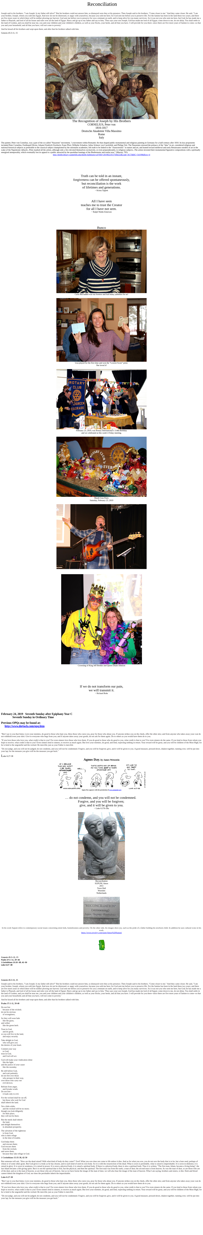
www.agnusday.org (115, 790)
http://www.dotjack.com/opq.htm (25, 726)
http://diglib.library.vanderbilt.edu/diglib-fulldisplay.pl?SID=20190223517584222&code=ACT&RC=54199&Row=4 (101, 155)
